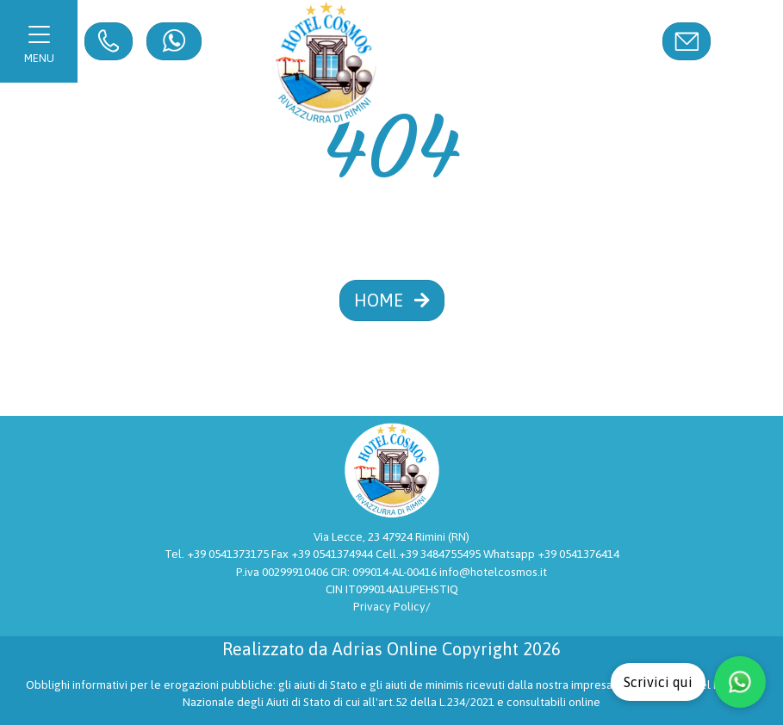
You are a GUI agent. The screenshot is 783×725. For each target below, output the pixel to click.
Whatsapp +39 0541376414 (551, 554)
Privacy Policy (389, 606)
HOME (392, 300)
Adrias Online (385, 649)
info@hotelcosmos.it (493, 572)
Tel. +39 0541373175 (218, 554)
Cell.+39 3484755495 (429, 554)
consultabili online (553, 702)
